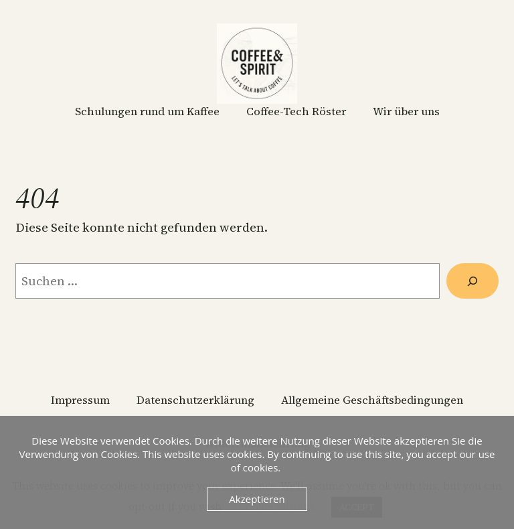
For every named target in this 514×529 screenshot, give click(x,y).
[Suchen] (472, 281)
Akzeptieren (256, 499)
